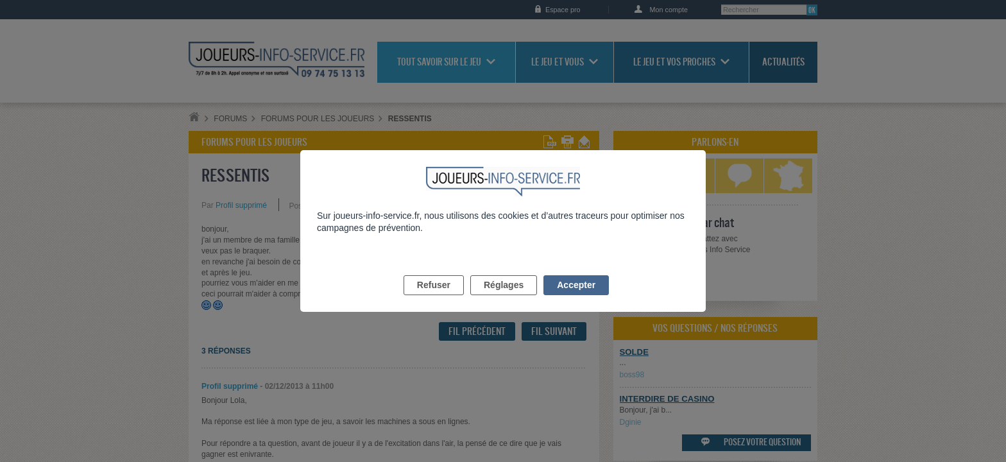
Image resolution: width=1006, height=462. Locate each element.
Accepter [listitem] (576, 300)
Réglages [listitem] (504, 300)
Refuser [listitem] (433, 300)
